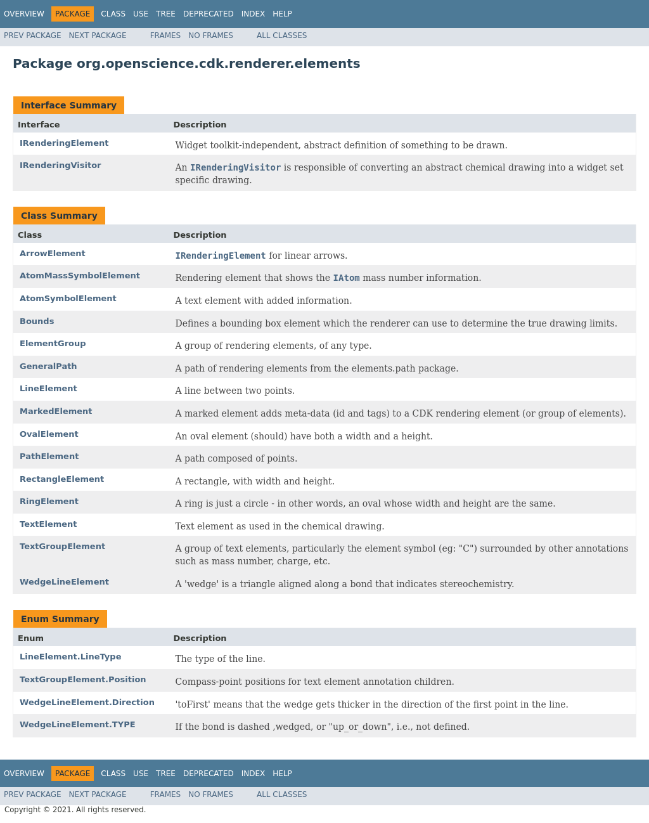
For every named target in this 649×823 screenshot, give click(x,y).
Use (140, 14)
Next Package (98, 35)
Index (253, 14)
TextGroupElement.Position (83, 679)
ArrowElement (53, 253)
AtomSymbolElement (68, 298)
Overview (24, 14)
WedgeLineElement (64, 581)
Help (282, 14)
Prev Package (32, 35)
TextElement (48, 524)
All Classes (282, 35)
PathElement (49, 456)
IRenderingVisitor (60, 165)
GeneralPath (48, 366)
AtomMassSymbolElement (80, 275)
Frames (165, 35)
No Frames (210, 35)
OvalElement (49, 434)
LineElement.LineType (70, 656)
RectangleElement (62, 479)
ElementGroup (53, 343)
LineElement (48, 388)
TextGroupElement (62, 546)
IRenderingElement (64, 143)
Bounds (37, 321)
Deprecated (208, 14)
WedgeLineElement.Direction (87, 702)
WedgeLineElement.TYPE (78, 724)
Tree (166, 14)
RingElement (49, 501)
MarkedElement (56, 411)
